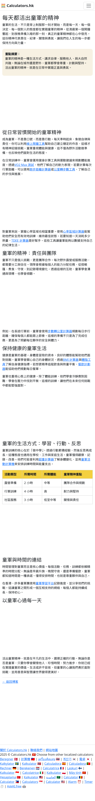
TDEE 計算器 (20, 240)
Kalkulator (29, 764)
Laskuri (72, 768)
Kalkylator (7, 764)
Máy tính (75, 773)
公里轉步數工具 (64, 169)
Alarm (72, 782)
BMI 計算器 (71, 360)
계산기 (67, 759)
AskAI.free (14, 786)
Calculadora (52, 764)
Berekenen (27, 768)
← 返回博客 (10, 682)
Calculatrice (51, 768)
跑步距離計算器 (40, 169)
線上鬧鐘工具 (36, 144)
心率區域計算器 (73, 231)
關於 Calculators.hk (13, 750)
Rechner (6, 768)
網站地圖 (52, 750)
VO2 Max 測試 (24, 165)
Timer (88, 782)
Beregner (6, 759)
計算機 (25, 759)
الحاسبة (51, 777)
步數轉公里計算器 (60, 331)
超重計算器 (46, 459)
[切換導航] (88, 5)
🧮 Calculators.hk (17, 5)
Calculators (30, 782)
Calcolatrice (30, 773)
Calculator (71, 777)
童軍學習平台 (45, 583)
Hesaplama (8, 777)
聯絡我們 (36, 750)
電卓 (82, 759)
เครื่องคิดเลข (46, 759)
